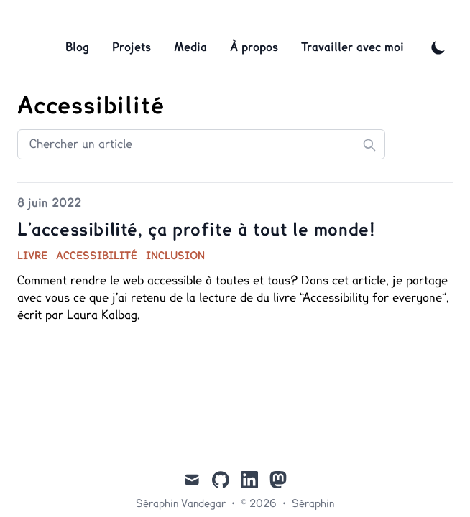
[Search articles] (201, 144)
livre (32, 256)
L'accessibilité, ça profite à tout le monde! (195, 230)
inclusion (175, 256)
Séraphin (313, 504)
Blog (77, 47)
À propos (254, 47)
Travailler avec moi (352, 47)
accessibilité (96, 256)
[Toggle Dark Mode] (438, 47)
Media (190, 47)
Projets (131, 47)
